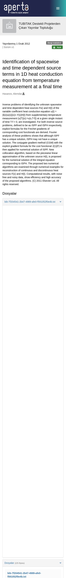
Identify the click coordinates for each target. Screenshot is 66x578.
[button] (33, 201)
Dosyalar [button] (33, 563)
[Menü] (58, 8)
